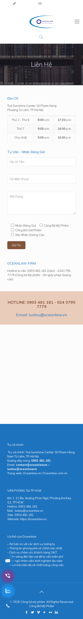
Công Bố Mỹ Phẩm (41, 606)
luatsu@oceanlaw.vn (56, 3)
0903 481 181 (26, 3)
